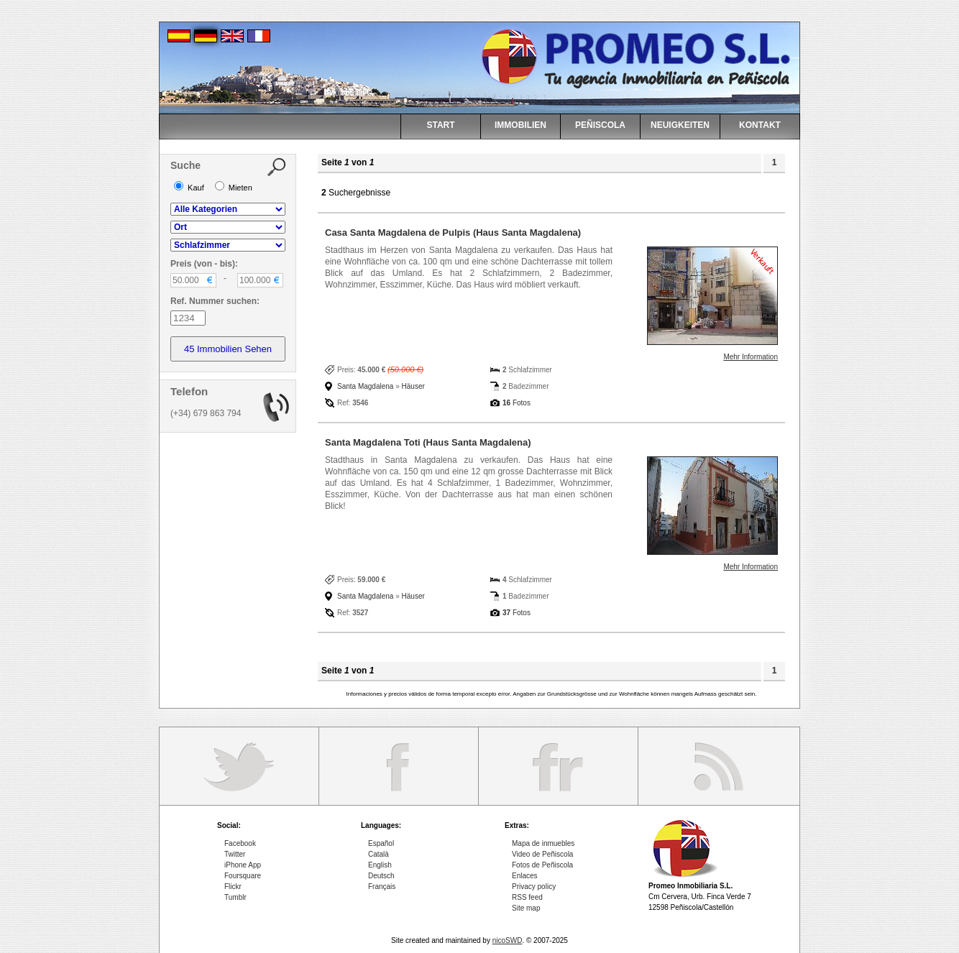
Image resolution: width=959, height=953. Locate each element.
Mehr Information (750, 357)
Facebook (240, 843)
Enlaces (525, 876)
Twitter (234, 854)
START (440, 125)
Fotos (517, 403)
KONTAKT (760, 125)
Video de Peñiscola (542, 854)
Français (381, 886)
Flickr (233, 886)
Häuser (413, 386)
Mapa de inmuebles (543, 843)
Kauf (189, 187)
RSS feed (527, 897)
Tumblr (235, 897)
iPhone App (242, 865)
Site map (526, 908)
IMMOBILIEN (520, 125)
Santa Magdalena (365, 386)
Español (381, 843)
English (380, 865)
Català (378, 854)
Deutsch (381, 876)
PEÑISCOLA (600, 125)
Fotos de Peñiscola (542, 865)
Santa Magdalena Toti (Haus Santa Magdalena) (428, 442)
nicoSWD (507, 940)
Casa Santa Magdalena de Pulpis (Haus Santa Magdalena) (453, 232)
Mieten (233, 187)
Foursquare (242, 876)
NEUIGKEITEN (680, 125)
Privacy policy (534, 886)
